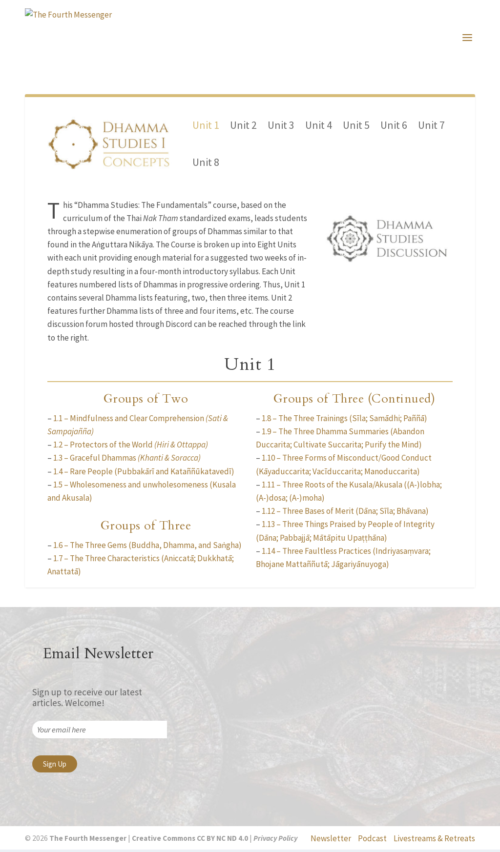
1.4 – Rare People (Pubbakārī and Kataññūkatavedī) (143, 473)
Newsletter (331, 840)
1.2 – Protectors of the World (130, 447)
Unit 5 (356, 127)
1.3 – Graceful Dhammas (127, 460)
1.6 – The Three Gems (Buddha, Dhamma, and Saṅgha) (147, 547)
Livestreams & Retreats (434, 840)
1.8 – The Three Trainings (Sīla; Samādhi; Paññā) (344, 420)
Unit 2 (243, 127)
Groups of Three (146, 528)
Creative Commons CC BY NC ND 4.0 (190, 840)
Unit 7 (431, 127)
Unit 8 (205, 164)
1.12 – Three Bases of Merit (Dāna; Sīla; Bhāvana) (345, 513)
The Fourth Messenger (87, 840)
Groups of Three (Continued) (354, 401)
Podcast (372, 840)
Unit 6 (393, 127)
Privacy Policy (275, 840)
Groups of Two (146, 401)
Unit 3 (281, 127)
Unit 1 (205, 127)
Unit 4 (318, 127)
